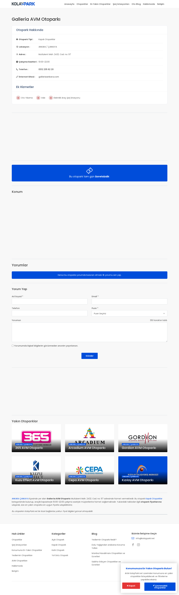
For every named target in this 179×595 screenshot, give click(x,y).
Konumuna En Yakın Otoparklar (27, 550)
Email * (95, 296)
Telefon (16, 308)
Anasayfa (69, 4)
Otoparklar (82, 4)
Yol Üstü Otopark (60, 555)
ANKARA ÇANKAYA (20, 498)
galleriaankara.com (49, 76)
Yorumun (16, 320)
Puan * (95, 308)
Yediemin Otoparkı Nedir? (104, 539)
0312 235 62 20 (46, 69)
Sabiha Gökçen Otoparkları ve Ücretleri (106, 563)
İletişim (160, 4)
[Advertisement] (89, 136)
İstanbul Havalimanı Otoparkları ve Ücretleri (108, 555)
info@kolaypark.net (145, 538)
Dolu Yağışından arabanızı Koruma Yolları (108, 546)
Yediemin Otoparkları (22, 555)
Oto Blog (136, 4)
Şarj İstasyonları (121, 4)
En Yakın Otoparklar (100, 4)
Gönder (89, 355)
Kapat (131, 585)
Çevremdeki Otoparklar (160, 586)
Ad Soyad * (17, 296)
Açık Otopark (58, 539)
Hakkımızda (149, 4)
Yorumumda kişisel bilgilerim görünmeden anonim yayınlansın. (46, 345)
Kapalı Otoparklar (154, 498)
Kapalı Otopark (59, 544)
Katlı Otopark (58, 550)
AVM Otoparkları (19, 560)
